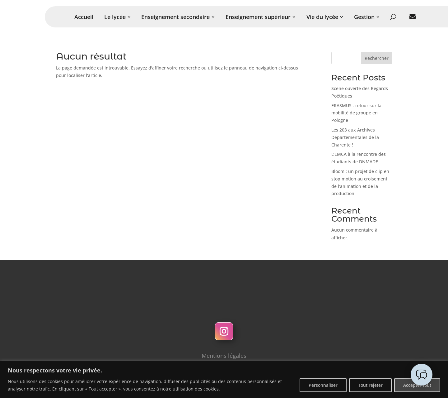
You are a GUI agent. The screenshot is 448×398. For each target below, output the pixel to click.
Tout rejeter (370, 385)
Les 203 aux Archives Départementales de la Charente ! (355, 137)
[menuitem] (84, 16)
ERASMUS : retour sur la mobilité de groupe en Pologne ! (356, 113)
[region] (224, 379)
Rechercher (377, 58)
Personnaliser (323, 385)
